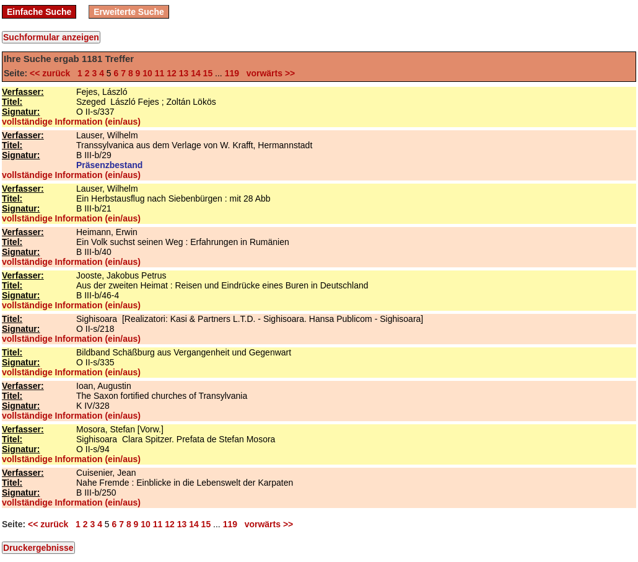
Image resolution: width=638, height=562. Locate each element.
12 (172, 73)
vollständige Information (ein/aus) (71, 122)
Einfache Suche (39, 12)
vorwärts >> (268, 73)
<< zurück (52, 73)
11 (160, 73)
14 (196, 73)
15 (208, 73)
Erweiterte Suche (129, 12)
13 (184, 73)
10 (147, 73)
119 (232, 73)
